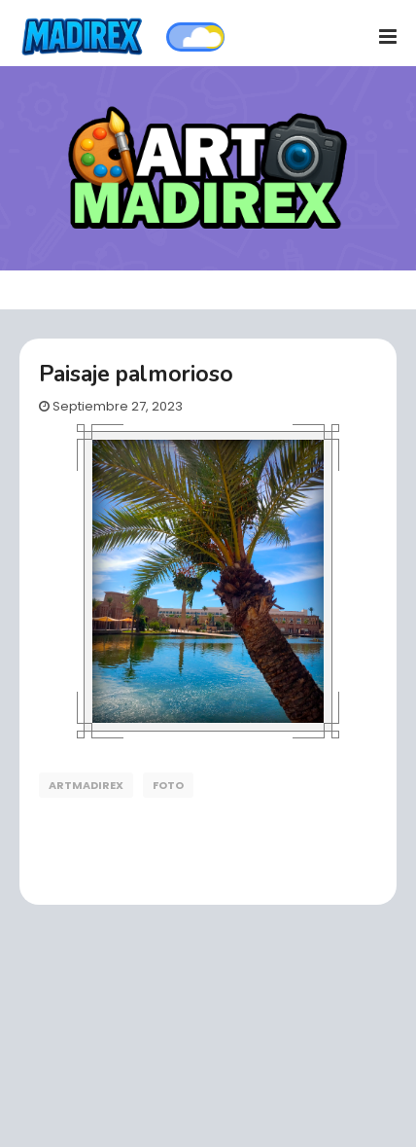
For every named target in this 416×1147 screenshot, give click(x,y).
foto (168, 785)
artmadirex (86, 785)
